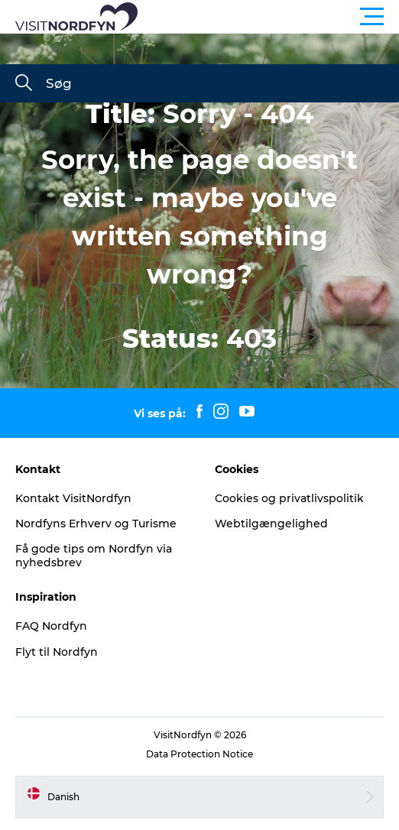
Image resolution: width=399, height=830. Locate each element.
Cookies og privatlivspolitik (289, 498)
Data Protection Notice (199, 754)
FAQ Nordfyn (51, 626)
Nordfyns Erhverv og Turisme (96, 523)
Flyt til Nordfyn (56, 652)
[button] (268, 17)
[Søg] (23, 84)
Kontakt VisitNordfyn (73, 498)
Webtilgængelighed (271, 523)
